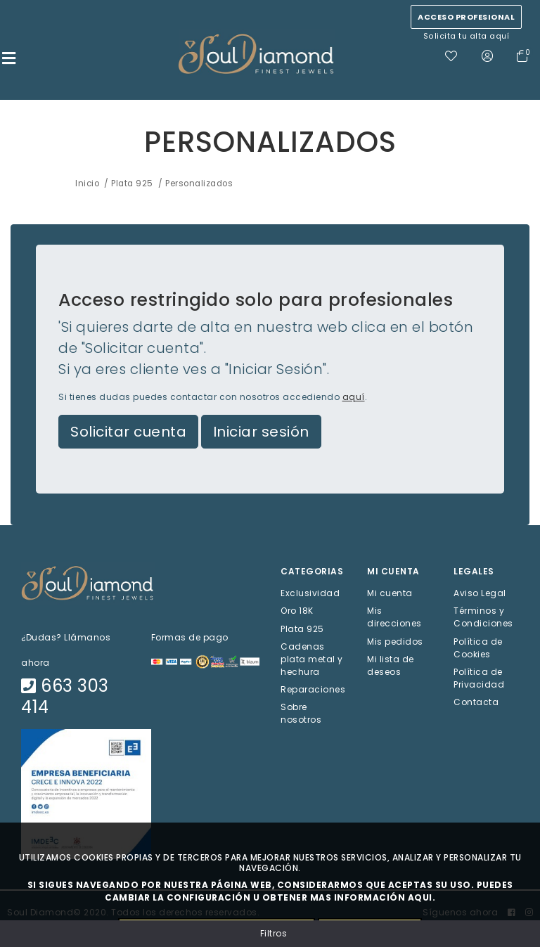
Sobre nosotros (301, 713)
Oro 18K (297, 611)
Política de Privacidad (479, 677)
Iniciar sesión (261, 432)
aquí (353, 397)
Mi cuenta (390, 593)
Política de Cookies (478, 647)
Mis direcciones (394, 617)
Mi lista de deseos (390, 664)
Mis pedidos (395, 641)
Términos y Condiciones (483, 617)
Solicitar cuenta (128, 432)
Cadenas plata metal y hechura (312, 658)
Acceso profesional (466, 16)
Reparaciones (313, 689)
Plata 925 (302, 628)
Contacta (476, 701)
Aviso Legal (480, 593)
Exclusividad (310, 593)
